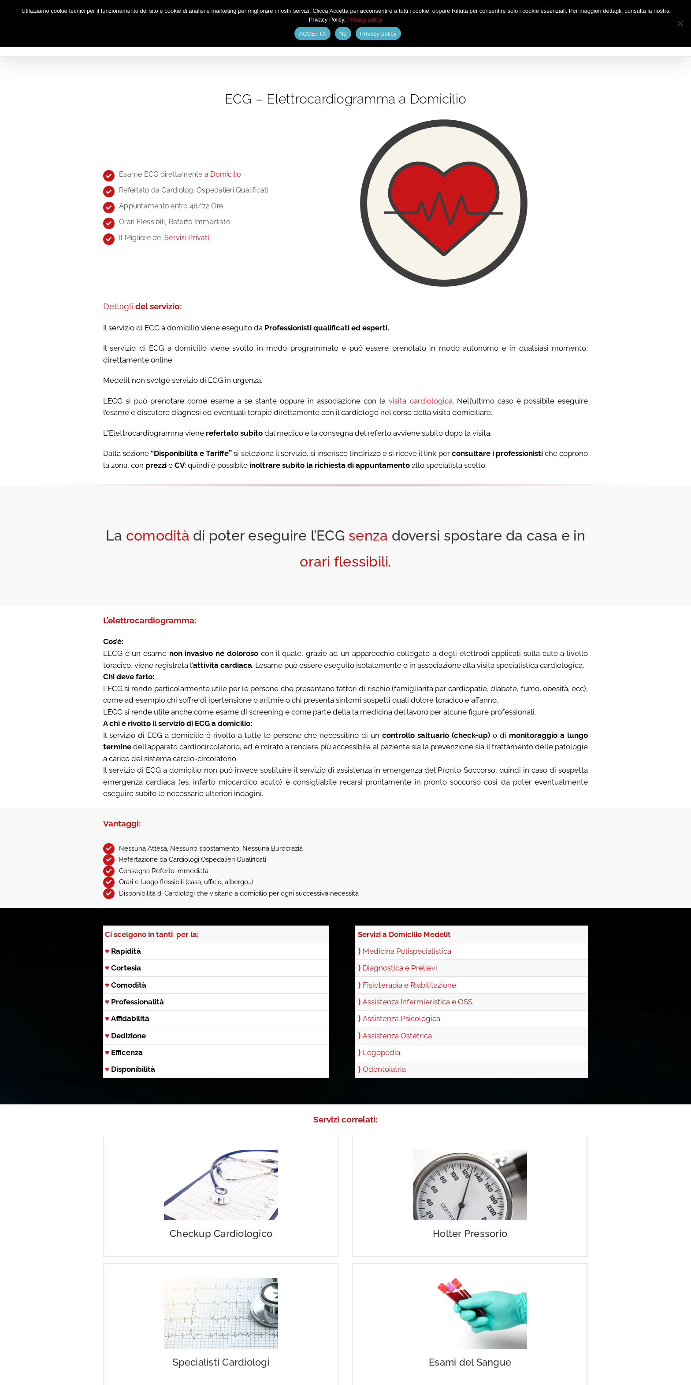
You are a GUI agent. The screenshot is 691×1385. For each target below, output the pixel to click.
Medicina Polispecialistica (407, 951)
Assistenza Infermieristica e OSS (417, 1001)
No (343, 33)
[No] (680, 23)
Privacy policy (364, 19)
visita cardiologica (420, 400)
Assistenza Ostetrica (397, 1035)
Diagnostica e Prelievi (400, 967)
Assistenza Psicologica (401, 1018)
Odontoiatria (384, 1069)
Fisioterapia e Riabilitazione (409, 985)
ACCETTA (312, 33)
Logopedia (381, 1052)
